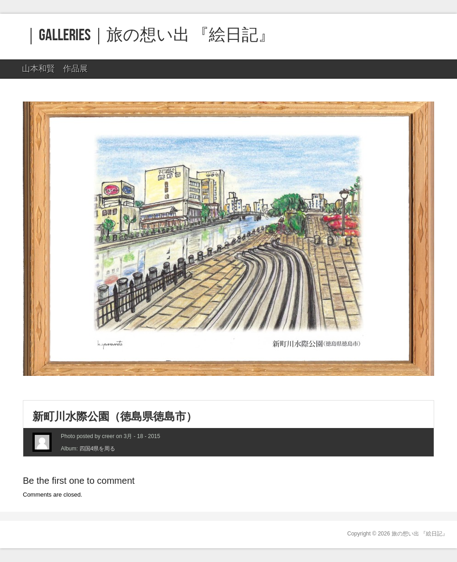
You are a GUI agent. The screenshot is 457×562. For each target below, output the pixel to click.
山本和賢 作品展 (53, 71)
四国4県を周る (98, 448)
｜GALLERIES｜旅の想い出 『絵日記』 (149, 35)
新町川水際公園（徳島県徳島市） (114, 416)
